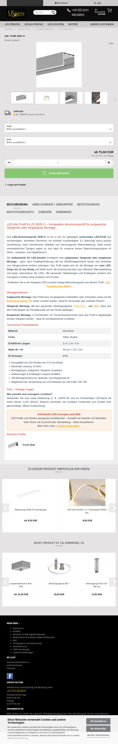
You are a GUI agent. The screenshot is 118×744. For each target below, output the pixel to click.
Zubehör (44, 212)
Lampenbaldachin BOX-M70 (21, 584)
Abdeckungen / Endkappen (52, 204)
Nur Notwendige (98, 728)
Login (97, 3)
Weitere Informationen (98, 735)
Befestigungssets (20, 212)
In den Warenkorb (55, 173)
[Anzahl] (59, 162)
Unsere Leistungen (101, 24)
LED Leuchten (56, 24)
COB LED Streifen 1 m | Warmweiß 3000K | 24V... (87, 511)
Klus (111, 43)
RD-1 (97, 306)
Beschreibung (17, 204)
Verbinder (63, 212)
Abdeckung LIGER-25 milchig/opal (31, 509)
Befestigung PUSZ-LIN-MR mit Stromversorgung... (97, 584)
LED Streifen (12, 24)
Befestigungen (88, 204)
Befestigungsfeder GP (19, 301)
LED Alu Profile (34, 24)
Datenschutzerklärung (18, 738)
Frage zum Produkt (17, 185)
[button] (113, 99)
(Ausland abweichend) (36, 115)
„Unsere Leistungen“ (68, 426)
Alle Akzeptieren (98, 721)
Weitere (73, 24)
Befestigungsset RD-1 (59, 583)
